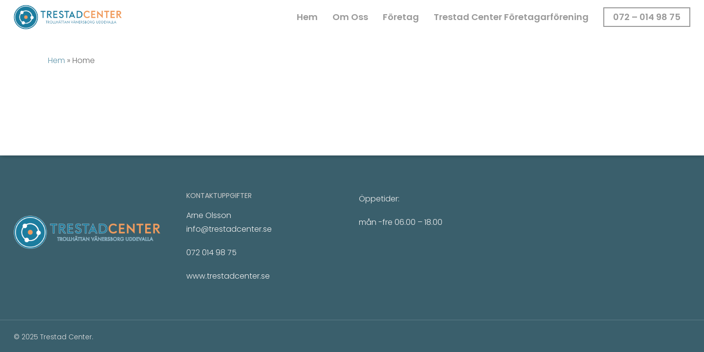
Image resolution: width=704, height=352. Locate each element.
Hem (56, 60)
